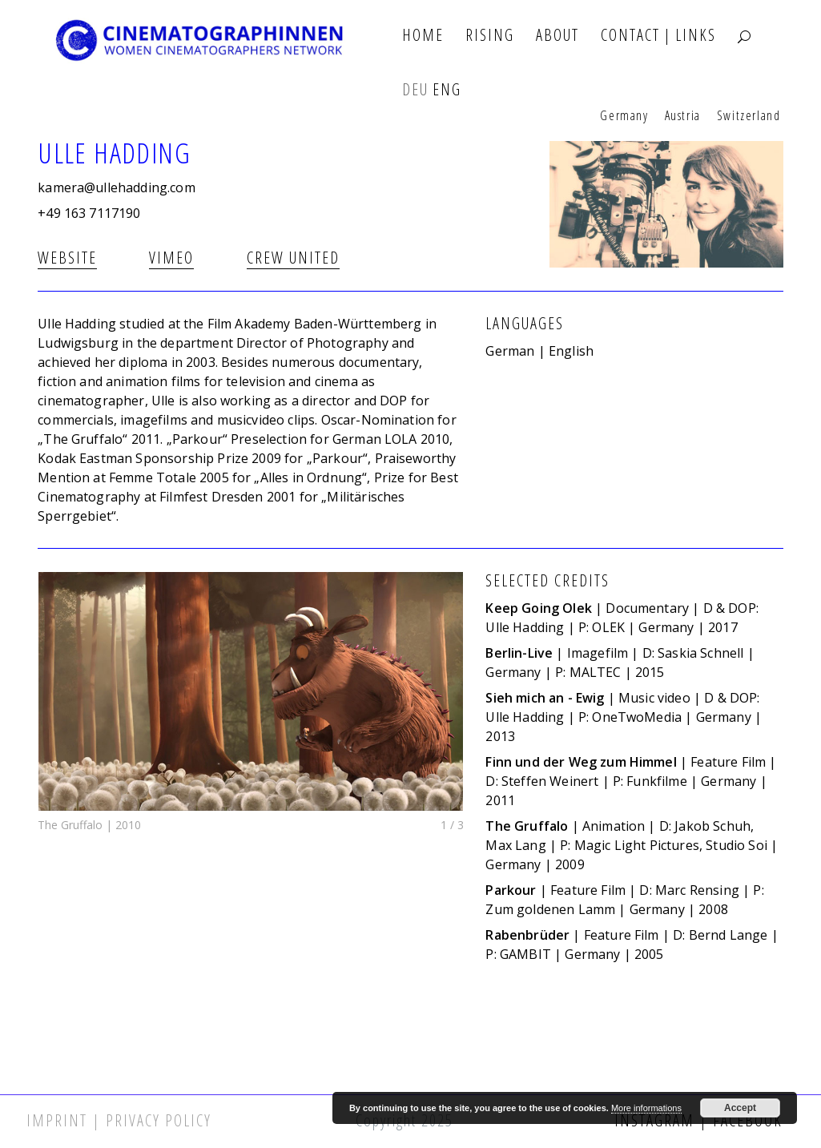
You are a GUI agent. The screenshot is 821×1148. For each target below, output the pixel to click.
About (557, 36)
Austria (683, 116)
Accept (740, 1108)
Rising (489, 36)
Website (67, 257)
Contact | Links (658, 36)
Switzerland (749, 116)
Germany (624, 116)
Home (423, 36)
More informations (646, 1108)
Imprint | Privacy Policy (118, 1120)
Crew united (293, 257)
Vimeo (171, 257)
